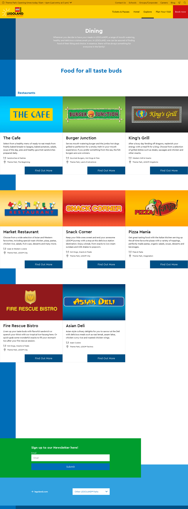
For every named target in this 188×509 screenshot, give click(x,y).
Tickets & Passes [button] (120, 11)
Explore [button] (148, 11)
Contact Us (120, 2)
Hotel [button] (136, 11)
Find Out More (43, 170)
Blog (173, 2)
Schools (132, 2)
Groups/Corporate (148, 2)
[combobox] (91, 491)
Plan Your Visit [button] (163, 11)
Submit (70, 466)
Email (33, 453)
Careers (164, 2)
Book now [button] (180, 11)
